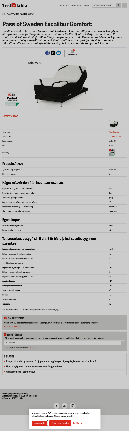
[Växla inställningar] (78, 423)
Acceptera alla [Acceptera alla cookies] (39, 423)
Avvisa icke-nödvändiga (60, 423)
